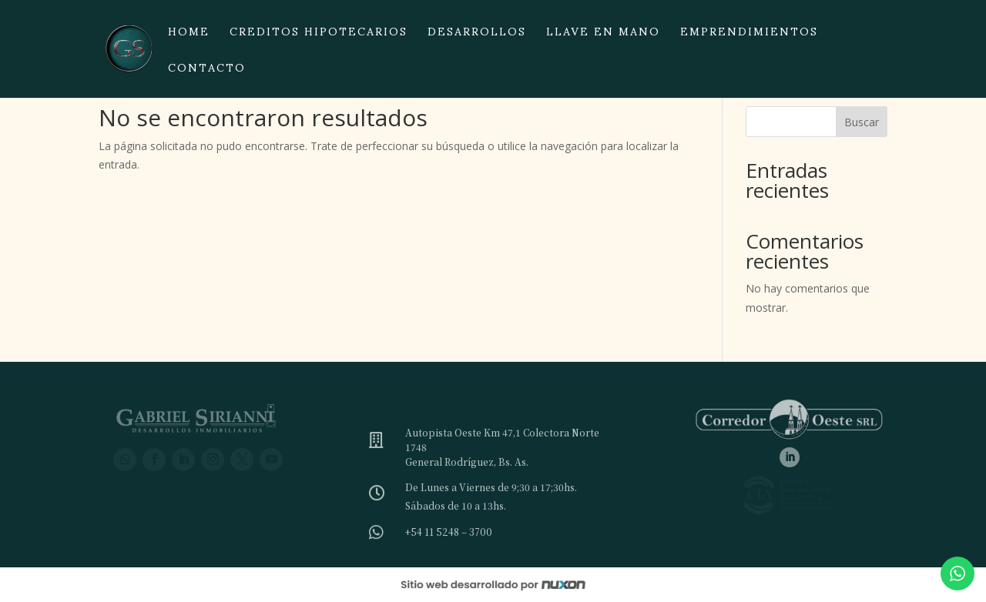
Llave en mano (603, 35)
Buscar (861, 122)
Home (189, 35)
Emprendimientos (749, 35)
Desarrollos (477, 35)
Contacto (207, 72)
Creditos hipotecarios (318, 35)
